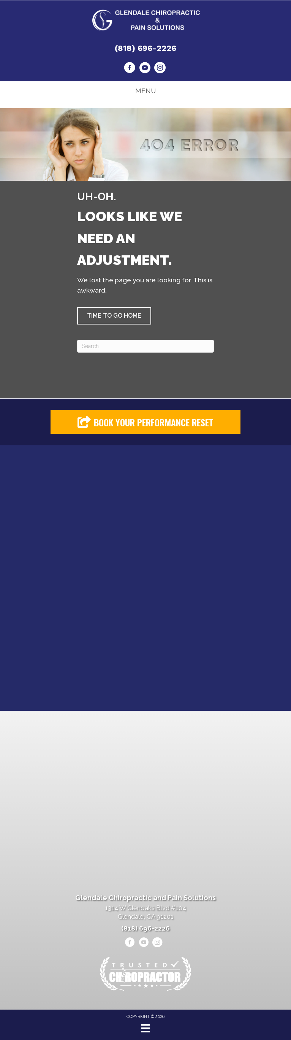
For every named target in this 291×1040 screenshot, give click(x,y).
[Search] (145, 346)
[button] (114, 316)
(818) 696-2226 (145, 48)
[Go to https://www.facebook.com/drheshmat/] (129, 69)
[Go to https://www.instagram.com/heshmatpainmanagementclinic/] (160, 69)
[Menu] (145, 1028)
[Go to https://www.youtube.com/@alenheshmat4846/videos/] (144, 69)
